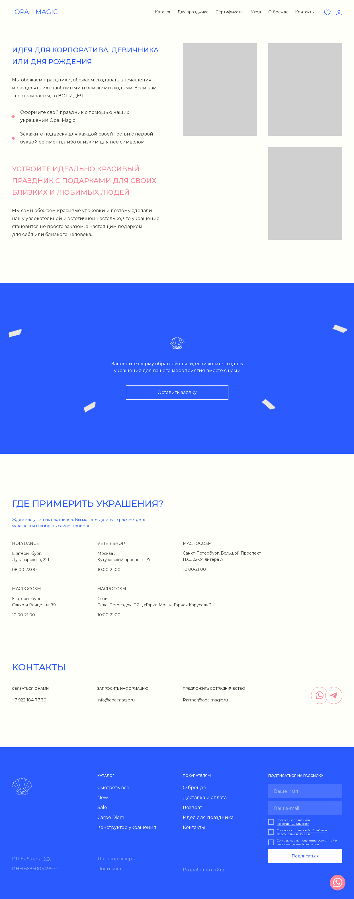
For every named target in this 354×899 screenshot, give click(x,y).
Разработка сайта (203, 870)
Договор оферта (116, 858)
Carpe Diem (110, 817)
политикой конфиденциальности (293, 822)
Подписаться (305, 856)
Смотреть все (113, 787)
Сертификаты (229, 12)
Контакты (304, 12)
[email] (305, 808)
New (102, 798)
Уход (256, 12)
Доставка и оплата (205, 797)
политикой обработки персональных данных (302, 832)
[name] (305, 791)
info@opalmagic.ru (116, 700)
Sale (102, 807)
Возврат (192, 807)
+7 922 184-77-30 (29, 700)
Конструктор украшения (126, 827)
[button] (162, 11)
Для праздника (192, 12)
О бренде (278, 12)
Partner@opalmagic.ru (205, 700)
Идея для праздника (208, 817)
